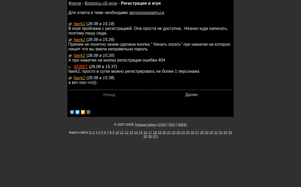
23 (178, 132)
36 (150, 136)
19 (159, 132)
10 (117, 132)
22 (173, 132)
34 (230, 132)
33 (225, 132)
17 (150, 132)
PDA (171, 124)
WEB (182, 124)
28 (202, 132)
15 (140, 132)
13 (131, 132)
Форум (74, 3)
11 (122, 132)
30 (211, 132)
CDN (162, 124)
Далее (192, 94)
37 (154, 136)
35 (145, 136)
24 (183, 132)
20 (164, 132)
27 (197, 132)
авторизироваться (146, 12)
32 (221, 132)
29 (206, 132)
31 (216, 132)
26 (192, 132)
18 (154, 132)
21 (169, 132)
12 (126, 132)
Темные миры (145, 124)
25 (187, 132)
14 (136, 132)
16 (145, 132)
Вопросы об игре (101, 3)
